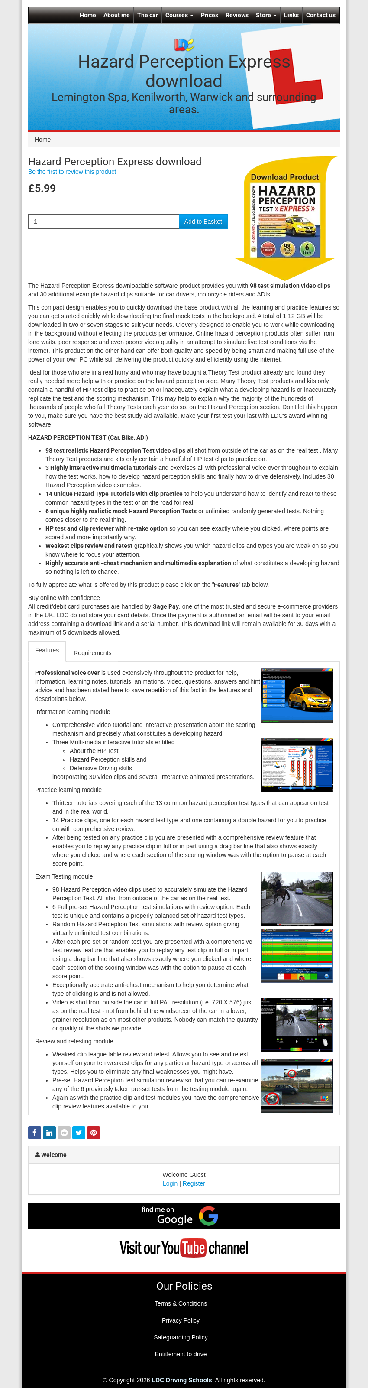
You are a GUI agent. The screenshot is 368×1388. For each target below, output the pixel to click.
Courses (179, 15)
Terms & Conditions (181, 1303)
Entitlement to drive (181, 1354)
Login (170, 1183)
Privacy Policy (181, 1320)
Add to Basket (203, 221)
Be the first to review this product (72, 171)
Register (194, 1183)
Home (88, 15)
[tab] (47, 651)
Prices (209, 15)
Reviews (237, 15)
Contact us (321, 15)
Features (47, 650)
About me (116, 15)
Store (266, 15)
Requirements (92, 652)
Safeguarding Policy (181, 1337)
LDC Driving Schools (182, 1380)
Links (291, 15)
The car (147, 15)
